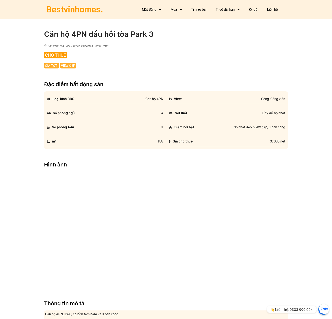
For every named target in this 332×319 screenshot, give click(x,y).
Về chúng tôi (55, 302)
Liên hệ (272, 9)
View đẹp (68, 66)
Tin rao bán (199, 9)
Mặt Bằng (152, 9)
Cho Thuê (55, 55)
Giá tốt (51, 66)
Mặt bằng (53, 291)
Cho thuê (125, 297)
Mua (176, 9)
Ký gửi (253, 9)
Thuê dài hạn (228, 9)
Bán (122, 291)
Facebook (53, 297)
